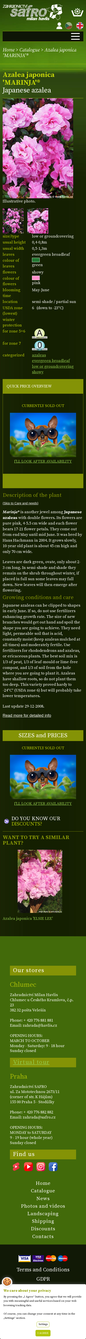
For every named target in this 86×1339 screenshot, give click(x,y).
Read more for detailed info (27, 715)
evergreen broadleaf (51, 360)
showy (37, 372)
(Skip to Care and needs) (20, 503)
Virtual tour (31, 1062)
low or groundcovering (53, 366)
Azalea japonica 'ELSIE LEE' (28, 918)
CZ (67, 25)
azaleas (39, 355)
